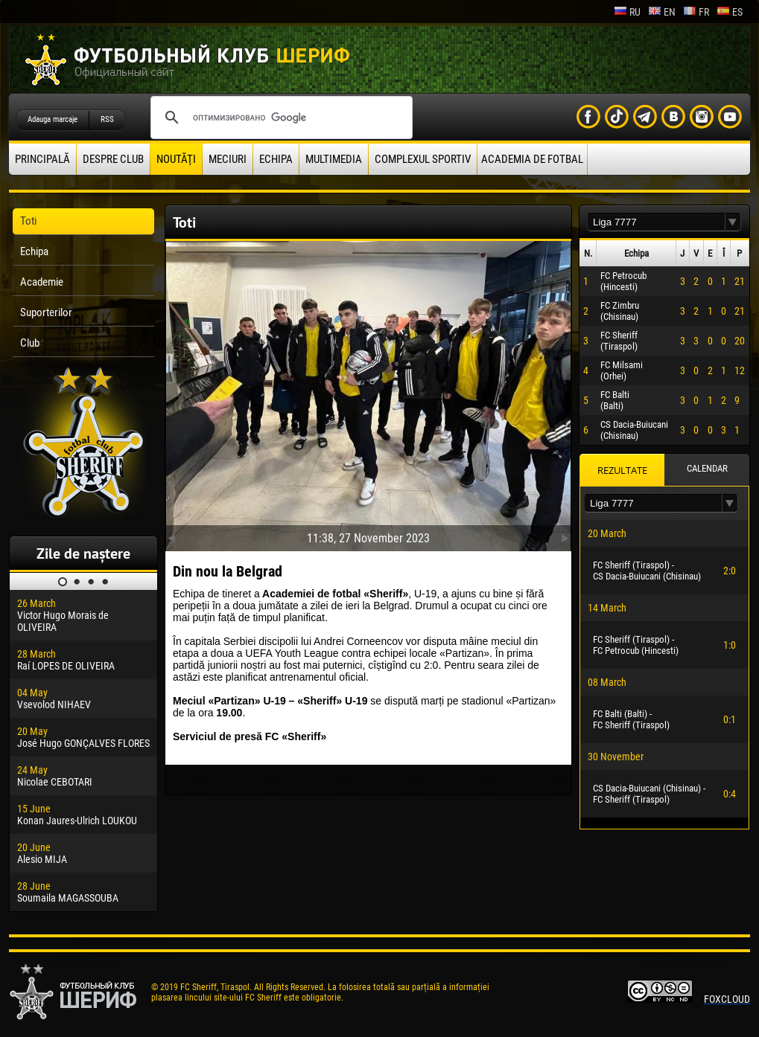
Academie (41, 282)
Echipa (276, 159)
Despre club (113, 159)
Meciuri (228, 159)
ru (627, 12)
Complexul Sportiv (423, 159)
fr (696, 12)
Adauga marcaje (52, 119)
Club (29, 343)
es (730, 12)
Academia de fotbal (532, 159)
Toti (28, 221)
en (662, 12)
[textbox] (656, 222)
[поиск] (279, 117)
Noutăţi (176, 159)
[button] (733, 222)
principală (42, 159)
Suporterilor (46, 312)
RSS (107, 119)
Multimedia (333, 159)
